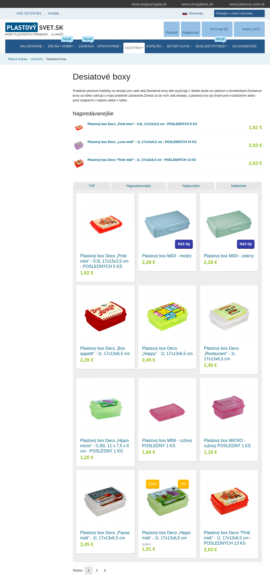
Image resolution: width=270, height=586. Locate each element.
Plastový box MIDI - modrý (166, 256)
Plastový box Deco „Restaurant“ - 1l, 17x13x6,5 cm (221, 353)
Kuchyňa (37, 59)
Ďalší (105, 570)
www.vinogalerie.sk (195, 4)
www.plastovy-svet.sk (243, 4)
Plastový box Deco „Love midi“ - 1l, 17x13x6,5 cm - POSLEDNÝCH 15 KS (142, 142)
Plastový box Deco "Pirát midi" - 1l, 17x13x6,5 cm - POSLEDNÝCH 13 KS (142, 160)
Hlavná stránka (17, 59)
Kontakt (53, 13)
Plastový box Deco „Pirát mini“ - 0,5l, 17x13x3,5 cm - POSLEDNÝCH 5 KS (142, 124)
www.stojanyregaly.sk (147, 4)
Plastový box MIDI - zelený (229, 256)
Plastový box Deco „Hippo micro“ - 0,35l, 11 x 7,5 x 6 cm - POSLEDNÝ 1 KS (104, 445)
